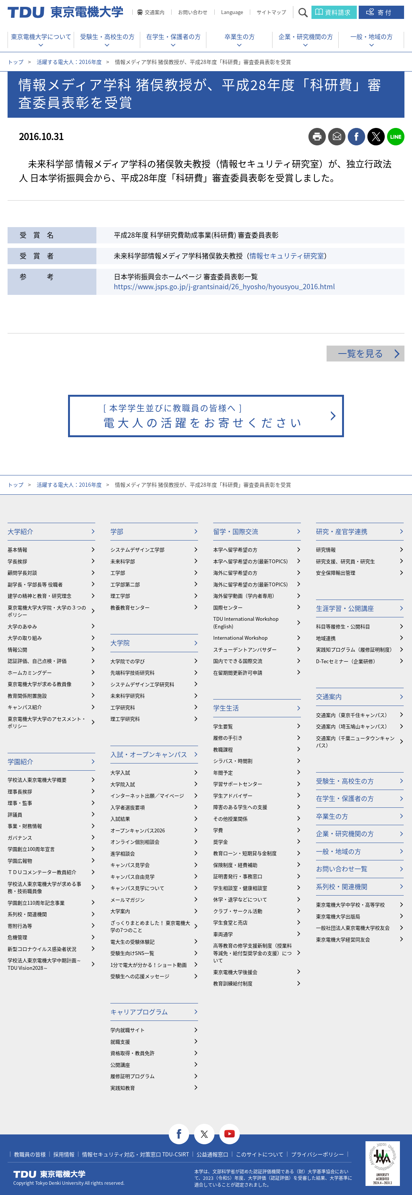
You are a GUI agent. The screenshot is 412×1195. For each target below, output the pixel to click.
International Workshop (240, 637)
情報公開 (17, 649)
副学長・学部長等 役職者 (35, 584)
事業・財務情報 (25, 825)
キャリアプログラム (139, 1011)
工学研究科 (122, 707)
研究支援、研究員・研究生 (345, 561)
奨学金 (220, 841)
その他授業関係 (230, 818)
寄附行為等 (20, 925)
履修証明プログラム (132, 1076)
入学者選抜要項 (127, 807)
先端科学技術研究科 (132, 672)
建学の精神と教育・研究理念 (39, 595)
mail (336, 136)
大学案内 (120, 911)
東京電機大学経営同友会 (343, 939)
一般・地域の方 (371, 36)
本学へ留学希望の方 (235, 549)
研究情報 (326, 549)
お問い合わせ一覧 (341, 868)
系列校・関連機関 (27, 914)
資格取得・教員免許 (132, 1052)
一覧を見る (360, 353)
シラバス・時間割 (232, 760)
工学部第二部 (125, 584)
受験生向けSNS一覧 (132, 953)
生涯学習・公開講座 (345, 608)
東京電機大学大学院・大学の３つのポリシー (47, 611)
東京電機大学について (41, 36)
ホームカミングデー (30, 672)
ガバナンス (20, 837)
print (317, 136)
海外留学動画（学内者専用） (245, 595)
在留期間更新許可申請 (237, 672)
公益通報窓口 (212, 1154)
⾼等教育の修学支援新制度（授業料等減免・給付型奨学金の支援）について (252, 953)
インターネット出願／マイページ (147, 795)
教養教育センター (130, 607)
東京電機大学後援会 (235, 971)
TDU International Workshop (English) (246, 622)
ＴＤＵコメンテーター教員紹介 (42, 872)
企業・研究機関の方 (306, 36)
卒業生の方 (240, 36)
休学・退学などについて (240, 899)
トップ (15, 61)
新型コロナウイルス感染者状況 (42, 948)
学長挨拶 (17, 561)
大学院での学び (127, 661)
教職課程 (223, 749)
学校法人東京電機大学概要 (37, 779)
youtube (229, 1134)
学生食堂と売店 (230, 922)
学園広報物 (20, 860)
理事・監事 (20, 802)
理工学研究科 (125, 718)
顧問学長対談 (22, 572)
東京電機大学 (49, 1174)
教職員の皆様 (30, 1154)
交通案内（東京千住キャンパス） (353, 714)
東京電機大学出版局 (338, 916)
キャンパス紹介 (25, 706)
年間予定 (223, 772)
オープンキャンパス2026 (137, 830)
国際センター (228, 607)
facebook (356, 136)
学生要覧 (223, 726)
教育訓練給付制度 (232, 983)
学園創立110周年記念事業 (36, 902)
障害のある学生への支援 (240, 806)
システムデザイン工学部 (137, 549)
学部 (116, 531)
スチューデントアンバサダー (245, 649)
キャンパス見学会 (130, 864)
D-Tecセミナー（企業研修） (347, 661)
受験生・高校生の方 (107, 36)
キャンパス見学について (137, 887)
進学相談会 (122, 853)
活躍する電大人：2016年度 (69, 61)
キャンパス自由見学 (132, 876)
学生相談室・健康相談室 (240, 887)
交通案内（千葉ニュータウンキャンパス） (355, 741)
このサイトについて (259, 1154)
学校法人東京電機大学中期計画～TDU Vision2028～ (44, 964)
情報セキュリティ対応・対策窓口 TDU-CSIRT (135, 1154)
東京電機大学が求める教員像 (39, 683)
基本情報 (17, 549)
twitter (376, 136)
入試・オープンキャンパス (148, 754)
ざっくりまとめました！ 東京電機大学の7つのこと (150, 926)
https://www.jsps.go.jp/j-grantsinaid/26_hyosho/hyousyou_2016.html (224, 286)
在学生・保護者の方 (173, 36)
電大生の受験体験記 (132, 941)
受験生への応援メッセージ (139, 976)
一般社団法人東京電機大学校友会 (353, 927)
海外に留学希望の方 (235, 572)
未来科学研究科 (127, 695)
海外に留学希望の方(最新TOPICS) (250, 584)
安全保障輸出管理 (335, 572)
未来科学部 (122, 561)
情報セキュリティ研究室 (286, 256)
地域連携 (326, 638)
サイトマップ (271, 12)
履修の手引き (228, 737)
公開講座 (120, 1064)
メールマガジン (127, 899)
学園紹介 (20, 761)
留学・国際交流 (235, 531)
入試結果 (120, 818)
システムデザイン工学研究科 (142, 684)
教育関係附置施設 (27, 695)
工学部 (117, 572)
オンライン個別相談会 (135, 841)
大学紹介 (20, 531)
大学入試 (120, 772)
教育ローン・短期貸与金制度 (245, 853)
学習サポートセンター (237, 783)
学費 (218, 830)
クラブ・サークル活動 (237, 911)
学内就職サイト (127, 1029)
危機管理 (17, 937)
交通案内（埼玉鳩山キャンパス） (353, 726)
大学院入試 (122, 784)
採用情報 (63, 1154)
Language (232, 12)
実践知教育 (122, 1087)
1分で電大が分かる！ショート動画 (148, 964)
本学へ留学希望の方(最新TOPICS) (250, 561)
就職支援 (120, 1041)
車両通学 (223, 934)
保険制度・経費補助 (235, 864)
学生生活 (226, 707)
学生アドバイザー (232, 795)
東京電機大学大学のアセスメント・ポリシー (47, 722)
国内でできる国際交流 (237, 660)
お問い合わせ (193, 12)
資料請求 (338, 12)
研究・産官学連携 (341, 531)
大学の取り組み (25, 637)
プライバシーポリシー (317, 1154)
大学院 (120, 642)
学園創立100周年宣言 (31, 848)
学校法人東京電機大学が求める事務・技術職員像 (44, 887)
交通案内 (154, 12)
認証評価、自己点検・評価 (37, 660)
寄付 (385, 12)
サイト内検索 (309, 12)
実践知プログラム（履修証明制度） (355, 649)
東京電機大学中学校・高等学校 (350, 904)
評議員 (15, 814)
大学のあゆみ (22, 626)
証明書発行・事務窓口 (237, 876)
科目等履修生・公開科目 (343, 626)
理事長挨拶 (20, 791)
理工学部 (120, 595)
